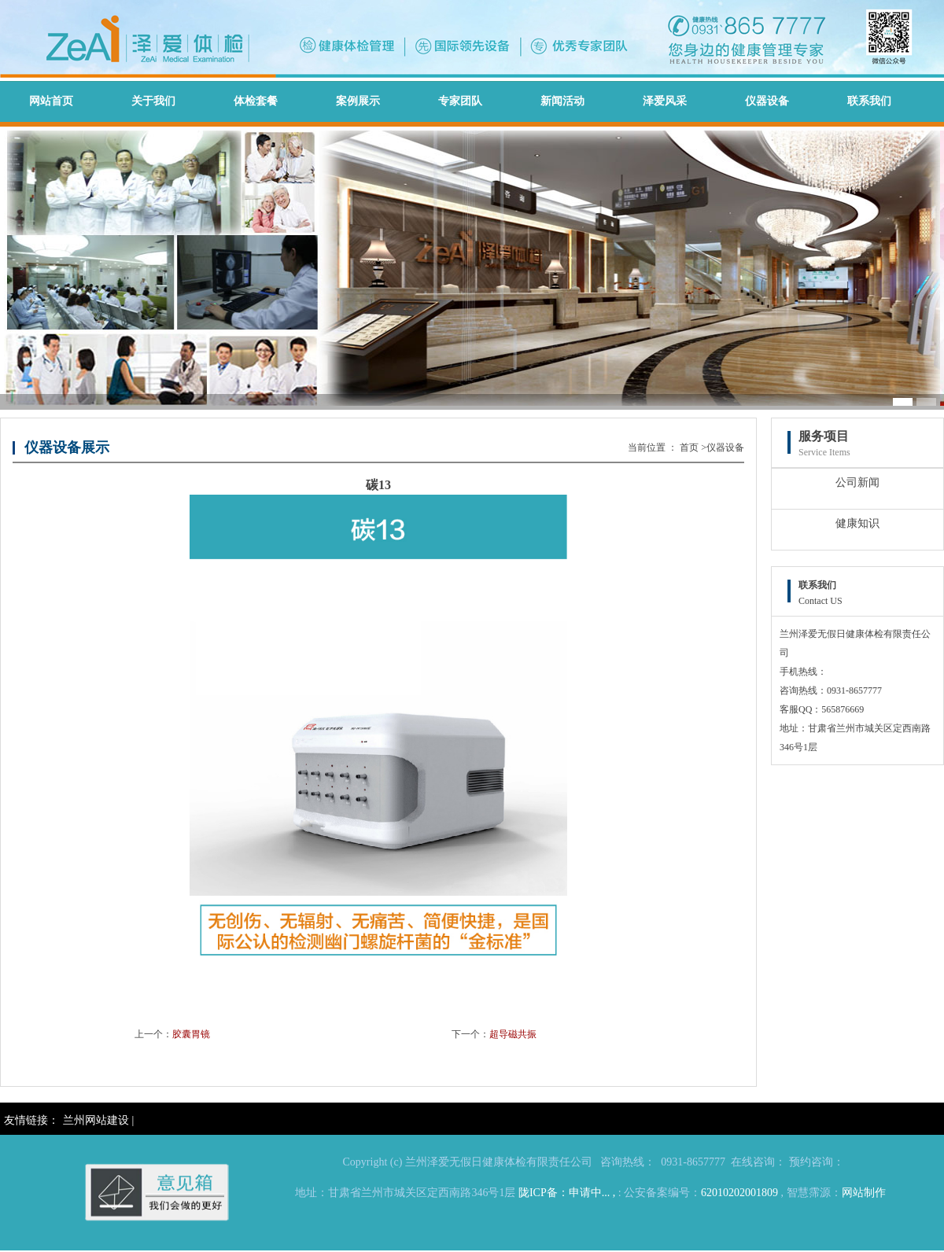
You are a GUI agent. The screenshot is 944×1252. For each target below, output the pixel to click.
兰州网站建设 (96, 1120)
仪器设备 (767, 101)
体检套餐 (256, 101)
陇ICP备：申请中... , (566, 1193)
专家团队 (460, 101)
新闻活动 (562, 101)
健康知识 (857, 523)
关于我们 (153, 101)
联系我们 (869, 101)
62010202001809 (739, 1193)
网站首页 (51, 101)
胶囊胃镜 (191, 1034)
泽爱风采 (665, 101)
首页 (689, 447)
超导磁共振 (513, 1034)
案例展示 (358, 101)
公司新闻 (857, 482)
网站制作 (864, 1193)
